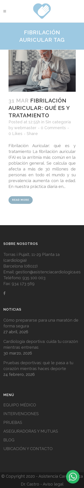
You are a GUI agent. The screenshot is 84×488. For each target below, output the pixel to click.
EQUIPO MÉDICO (19, 405)
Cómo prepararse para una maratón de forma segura (40, 323)
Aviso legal (53, 484)
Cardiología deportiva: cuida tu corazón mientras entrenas (40, 344)
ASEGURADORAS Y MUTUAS (30, 431)
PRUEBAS (12, 422)
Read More (20, 199)
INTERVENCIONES (21, 413)
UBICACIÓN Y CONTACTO (28, 448)
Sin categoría (58, 122)
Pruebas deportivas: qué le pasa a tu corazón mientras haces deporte (38, 365)
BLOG (8, 440)
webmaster (25, 127)
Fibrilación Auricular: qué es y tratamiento (39, 108)
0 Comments (53, 127)
